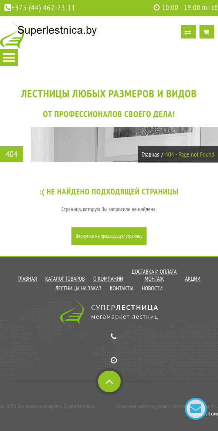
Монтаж (154, 278)
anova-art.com (206, 414)
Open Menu (9, 57)
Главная (150, 154)
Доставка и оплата (154, 271)
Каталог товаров (65, 278)
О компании (108, 278)
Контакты (122, 288)
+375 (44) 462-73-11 (40, 7)
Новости (152, 288)
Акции (193, 278)
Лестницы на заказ (78, 288)
